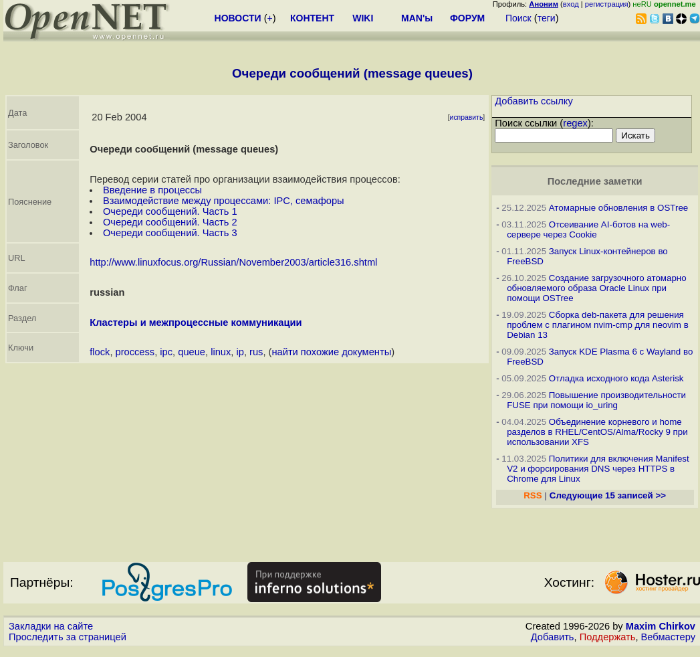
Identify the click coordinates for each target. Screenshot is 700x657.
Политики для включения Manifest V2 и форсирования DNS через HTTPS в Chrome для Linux (598, 469)
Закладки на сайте (51, 626)
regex (575, 123)
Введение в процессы (152, 190)
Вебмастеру (668, 637)
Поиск (518, 18)
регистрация (606, 4)
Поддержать (608, 637)
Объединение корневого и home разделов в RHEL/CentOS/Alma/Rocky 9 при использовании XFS (597, 432)
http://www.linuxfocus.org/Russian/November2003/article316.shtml (233, 262)
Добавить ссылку (534, 101)
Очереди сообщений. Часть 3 (170, 232)
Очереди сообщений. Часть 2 (170, 222)
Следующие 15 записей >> (608, 495)
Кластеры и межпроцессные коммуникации (196, 322)
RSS (532, 495)
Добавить (552, 637)
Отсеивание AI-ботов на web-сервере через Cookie (588, 229)
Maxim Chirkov (660, 626)
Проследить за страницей (67, 637)
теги (547, 18)
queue (191, 352)
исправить (466, 117)
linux (221, 352)
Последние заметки (595, 181)
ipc (166, 352)
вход (571, 4)
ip (239, 352)
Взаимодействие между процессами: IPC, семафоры (223, 200)
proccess (135, 352)
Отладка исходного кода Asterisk (616, 378)
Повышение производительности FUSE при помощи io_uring (596, 400)
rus (256, 352)
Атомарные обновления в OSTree (618, 208)
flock (100, 352)
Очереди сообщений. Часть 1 (170, 211)
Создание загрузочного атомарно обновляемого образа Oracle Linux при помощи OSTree (596, 288)
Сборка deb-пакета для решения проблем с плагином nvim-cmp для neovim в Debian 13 (598, 325)
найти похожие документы (331, 352)
